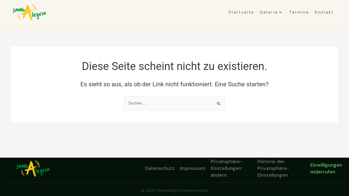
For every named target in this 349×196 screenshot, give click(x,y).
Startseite (241, 12)
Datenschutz (159, 168)
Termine (299, 12)
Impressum (192, 168)
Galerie (271, 12)
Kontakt (324, 12)
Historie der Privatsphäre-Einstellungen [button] (273, 168)
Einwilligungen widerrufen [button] (326, 168)
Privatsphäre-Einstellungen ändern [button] (226, 168)
